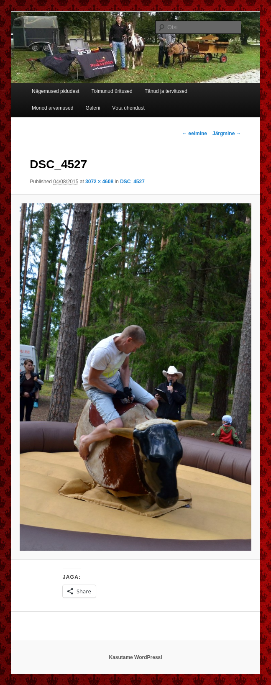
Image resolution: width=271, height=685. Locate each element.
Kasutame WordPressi (135, 657)
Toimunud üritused (112, 91)
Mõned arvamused (52, 108)
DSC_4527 (132, 182)
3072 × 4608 (99, 182)
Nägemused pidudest (55, 91)
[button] (135, 376)
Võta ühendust (128, 108)
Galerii (93, 108)
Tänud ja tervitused (166, 91)
